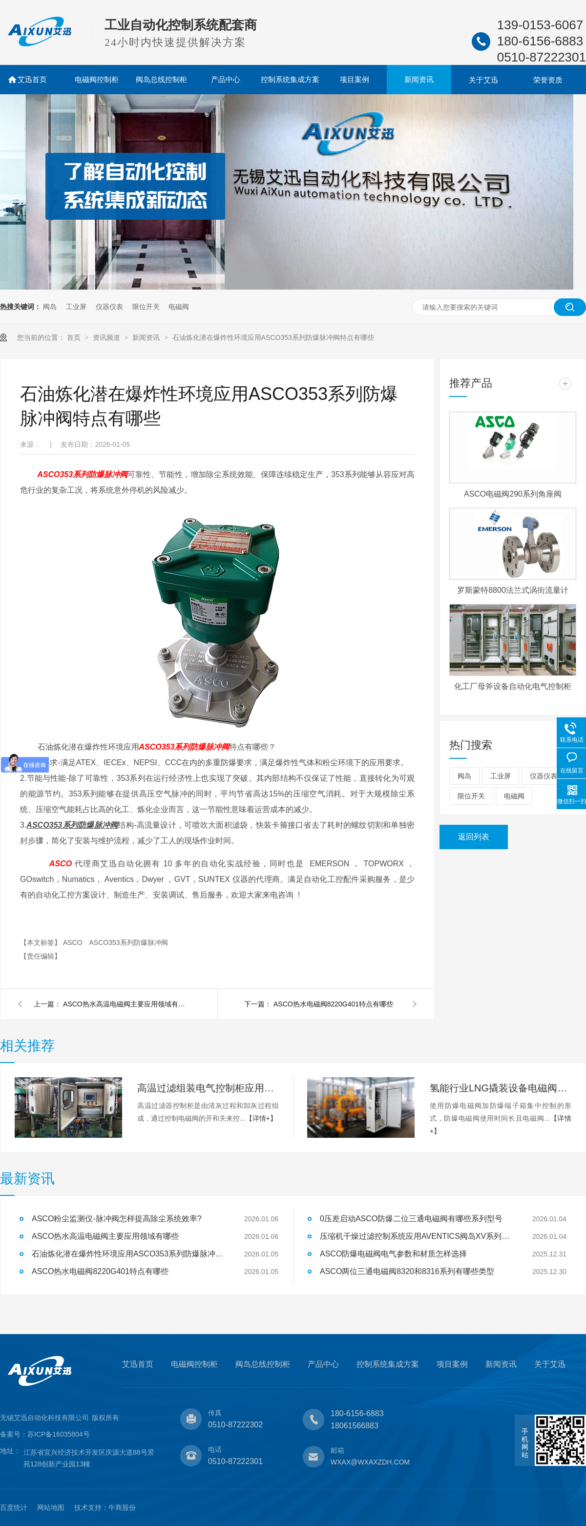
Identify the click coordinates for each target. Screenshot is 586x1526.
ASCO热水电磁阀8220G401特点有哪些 (333, 1004)
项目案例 (354, 79)
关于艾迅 (483, 80)
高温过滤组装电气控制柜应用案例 (208, 1088)
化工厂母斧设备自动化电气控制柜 (512, 686)
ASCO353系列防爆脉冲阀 (128, 942)
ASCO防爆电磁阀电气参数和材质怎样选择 (393, 1254)
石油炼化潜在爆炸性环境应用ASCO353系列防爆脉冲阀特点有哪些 (273, 337)
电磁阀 (178, 307)
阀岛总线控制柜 (161, 79)
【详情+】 (261, 1118)
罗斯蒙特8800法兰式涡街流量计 (512, 590)
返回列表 (473, 837)
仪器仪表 (109, 307)
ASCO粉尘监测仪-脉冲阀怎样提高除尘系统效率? (117, 1218)
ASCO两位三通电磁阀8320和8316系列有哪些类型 (407, 1271)
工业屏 (76, 307)
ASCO (73, 942)
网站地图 (50, 1507)
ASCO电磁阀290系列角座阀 (513, 494)
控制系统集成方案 (290, 79)
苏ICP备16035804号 (58, 1434)
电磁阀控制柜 (97, 79)
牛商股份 (122, 1507)
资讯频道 (107, 337)
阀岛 (50, 307)
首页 (75, 337)
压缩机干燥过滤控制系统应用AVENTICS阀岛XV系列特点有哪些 (417, 1236)
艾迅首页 (32, 79)
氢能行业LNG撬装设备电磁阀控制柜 (500, 1088)
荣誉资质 (548, 80)
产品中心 (225, 79)
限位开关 (146, 307)
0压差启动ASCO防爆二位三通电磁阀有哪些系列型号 (411, 1218)
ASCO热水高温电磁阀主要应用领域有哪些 (126, 1004)
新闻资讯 (419, 79)
